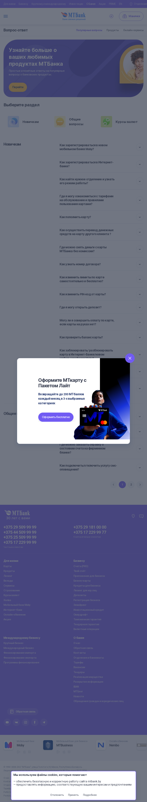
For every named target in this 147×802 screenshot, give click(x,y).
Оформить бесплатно (56, 417)
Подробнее (90, 795)
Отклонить (57, 795)
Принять (73, 795)
